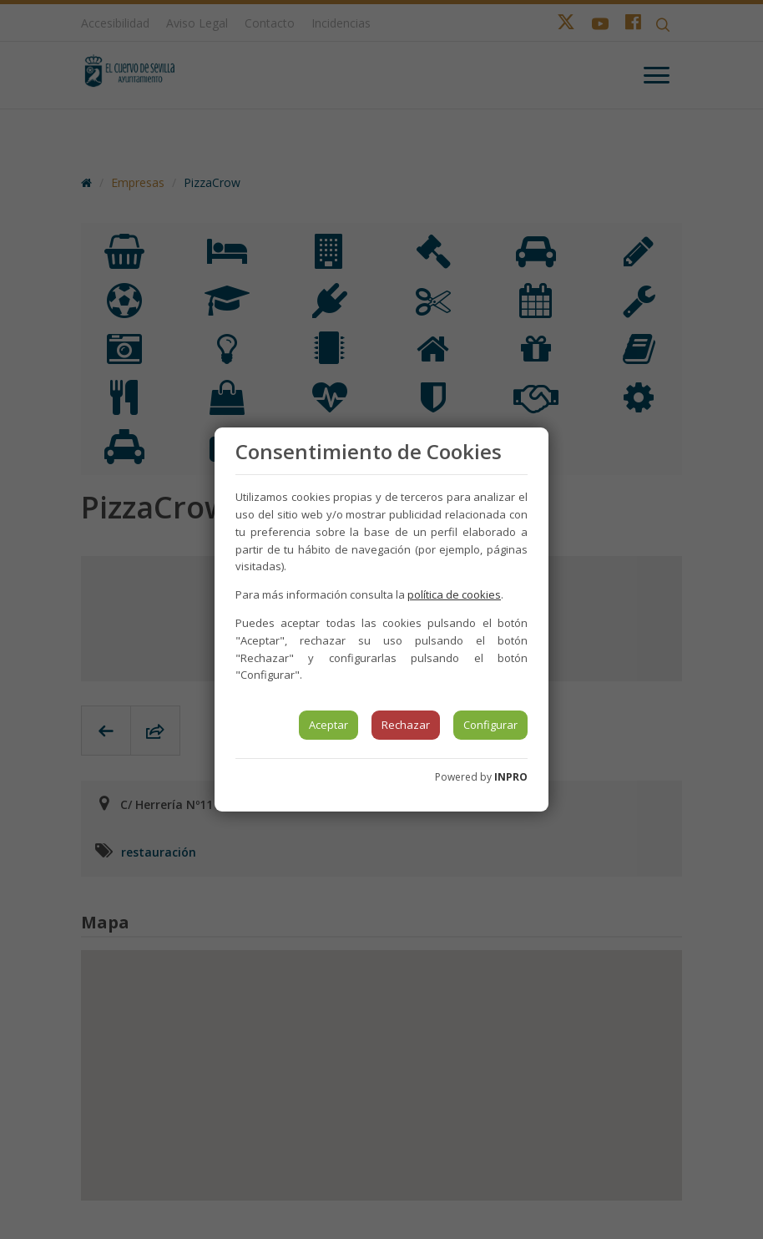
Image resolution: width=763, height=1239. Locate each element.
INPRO (511, 777)
